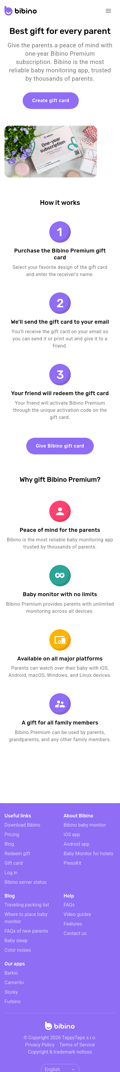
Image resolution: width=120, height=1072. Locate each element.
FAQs (69, 905)
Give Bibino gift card (60, 446)
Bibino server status (25, 882)
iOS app (72, 834)
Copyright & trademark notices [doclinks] (60, 1052)
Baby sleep (15, 940)
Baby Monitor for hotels (88, 853)
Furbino (12, 1001)
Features (73, 924)
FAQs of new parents (26, 931)
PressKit (72, 863)
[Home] (60, 1027)
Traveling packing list (26, 905)
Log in (10, 872)
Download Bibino (22, 825)
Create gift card (50, 100)
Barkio (11, 973)
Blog (9, 844)
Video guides (77, 914)
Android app (76, 844)
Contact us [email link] (75, 933)
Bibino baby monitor (85, 825)
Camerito (14, 982)
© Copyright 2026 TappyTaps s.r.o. (60, 1037)
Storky (11, 992)
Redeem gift (17, 853)
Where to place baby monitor (25, 917)
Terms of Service (77, 1045)
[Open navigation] (108, 10)
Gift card (13, 863)
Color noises (17, 950)
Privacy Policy (40, 1045)
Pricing (11, 834)
